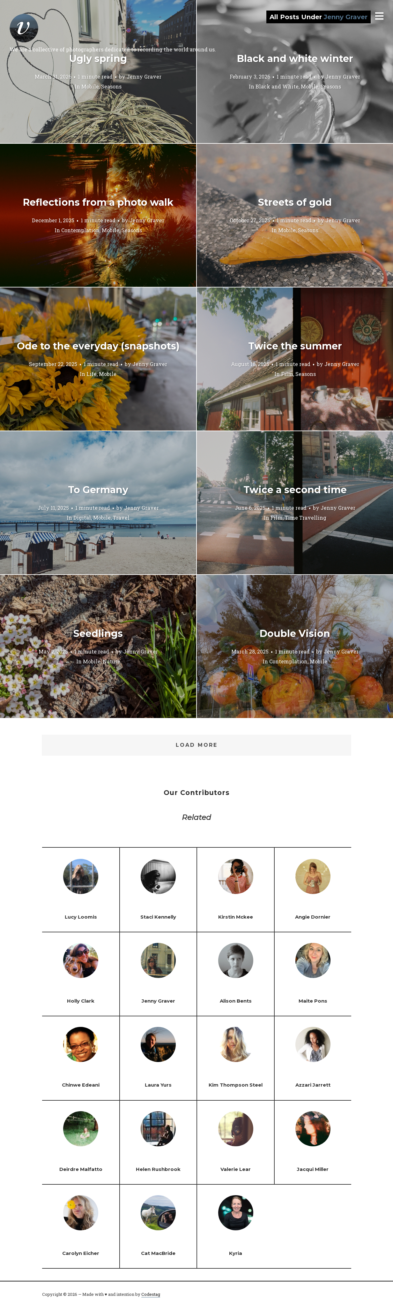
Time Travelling (305, 517)
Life (91, 373)
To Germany (98, 490)
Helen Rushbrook (158, 1169)
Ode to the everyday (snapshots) (98, 346)
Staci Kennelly (158, 917)
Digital (82, 517)
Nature (111, 661)
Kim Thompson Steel (236, 1085)
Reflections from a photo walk (98, 202)
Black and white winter (295, 59)
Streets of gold (295, 202)
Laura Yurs (158, 1085)
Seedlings (98, 633)
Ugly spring (98, 59)
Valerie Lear (235, 1169)
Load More (197, 745)
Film (287, 373)
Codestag (150, 1294)
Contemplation (80, 229)
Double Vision (295, 633)
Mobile (90, 86)
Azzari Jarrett (312, 1085)
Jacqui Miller (313, 1169)
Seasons (111, 86)
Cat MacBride (158, 1253)
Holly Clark (80, 1001)
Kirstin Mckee (235, 917)
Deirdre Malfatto (80, 1169)
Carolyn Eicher (80, 1253)
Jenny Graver (144, 76)
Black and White (277, 86)
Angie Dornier (312, 917)
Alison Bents (236, 1001)
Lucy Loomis (81, 917)
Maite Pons (313, 1001)
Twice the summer (295, 346)
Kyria (235, 1253)
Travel (121, 517)
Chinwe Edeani (81, 1085)
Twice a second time (295, 490)
